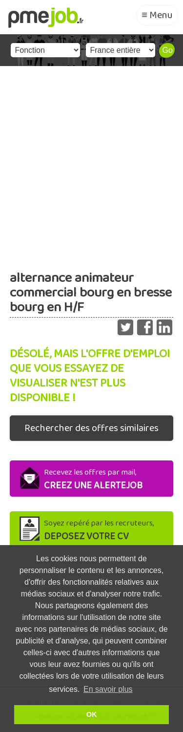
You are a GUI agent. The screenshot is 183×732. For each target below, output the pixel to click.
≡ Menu (157, 15)
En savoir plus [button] (108, 689)
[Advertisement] (91, 162)
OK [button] (91, 714)
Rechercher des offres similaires (91, 428)
